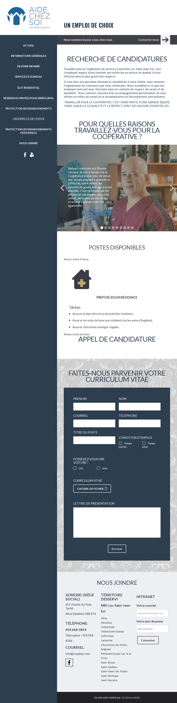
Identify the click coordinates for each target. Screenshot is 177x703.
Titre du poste (86, 432)
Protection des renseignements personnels (29, 131)
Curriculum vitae (87, 480)
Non (104, 468)
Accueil (28, 45)
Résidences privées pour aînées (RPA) (28, 98)
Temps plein (149, 445)
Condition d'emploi (135, 437)
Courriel (81, 415)
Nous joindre (28, 143)
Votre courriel (146, 605)
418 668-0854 (76, 630)
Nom (124, 399)
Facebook (25, 154)
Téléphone (129, 415)
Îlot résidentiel (28, 87)
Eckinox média (131, 697)
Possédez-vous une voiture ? (89, 460)
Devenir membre (28, 66)
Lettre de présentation (93, 503)
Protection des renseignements (29, 108)
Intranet (32, 154)
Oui (81, 468)
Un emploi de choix (28, 119)
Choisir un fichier (92, 488)
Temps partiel (125, 445)
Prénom (81, 399)
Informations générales (28, 55)
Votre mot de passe (149, 621)
